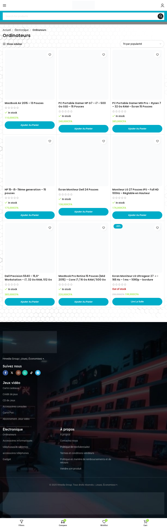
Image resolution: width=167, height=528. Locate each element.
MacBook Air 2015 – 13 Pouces (24, 103)
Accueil (7, 30)
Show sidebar (14, 44)
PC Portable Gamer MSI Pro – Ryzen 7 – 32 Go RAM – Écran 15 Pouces (136, 104)
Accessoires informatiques (17, 440)
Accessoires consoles (15, 406)
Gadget (7, 459)
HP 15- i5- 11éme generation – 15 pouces (25, 191)
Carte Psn (8, 412)
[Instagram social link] (18, 372)
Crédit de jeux (10, 394)
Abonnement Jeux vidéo (16, 419)
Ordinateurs (9, 434)
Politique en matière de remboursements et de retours (85, 461)
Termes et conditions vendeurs (77, 453)
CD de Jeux (9, 400)
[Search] (83, 16)
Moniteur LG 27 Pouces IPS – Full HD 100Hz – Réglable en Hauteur (135, 191)
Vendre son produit (70, 468)
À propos (65, 434)
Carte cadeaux (11, 388)
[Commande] (142, 44)
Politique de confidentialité (75, 447)
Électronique (22, 30)
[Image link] (30, 341)
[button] (30, 125)
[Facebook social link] (5, 372)
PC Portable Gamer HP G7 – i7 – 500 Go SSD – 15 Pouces (82, 104)
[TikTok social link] (31, 372)
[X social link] (12, 372)
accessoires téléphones (16, 453)
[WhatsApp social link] (25, 372)
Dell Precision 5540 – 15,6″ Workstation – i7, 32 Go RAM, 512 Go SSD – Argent (28, 279)
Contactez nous (69, 440)
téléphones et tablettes (15, 447)
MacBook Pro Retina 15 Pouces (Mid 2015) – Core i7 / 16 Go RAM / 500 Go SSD (82, 279)
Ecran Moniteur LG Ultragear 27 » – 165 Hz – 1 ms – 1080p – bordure (135, 277)
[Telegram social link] (38, 372)
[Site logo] (83, 5)
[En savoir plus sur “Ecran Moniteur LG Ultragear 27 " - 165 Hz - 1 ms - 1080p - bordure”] (137, 301)
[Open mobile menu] (4, 5)
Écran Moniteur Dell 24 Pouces (78, 189)
